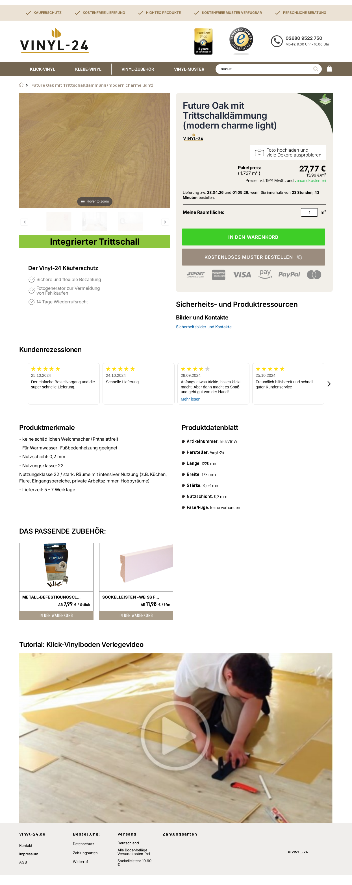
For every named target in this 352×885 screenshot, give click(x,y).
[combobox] (269, 69)
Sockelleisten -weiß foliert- (132, 597)
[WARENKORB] (329, 69)
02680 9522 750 (304, 38)
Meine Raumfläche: (203, 212)
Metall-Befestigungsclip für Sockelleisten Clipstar (52, 597)
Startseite (21, 85)
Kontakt (25, 855)
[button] (329, 384)
